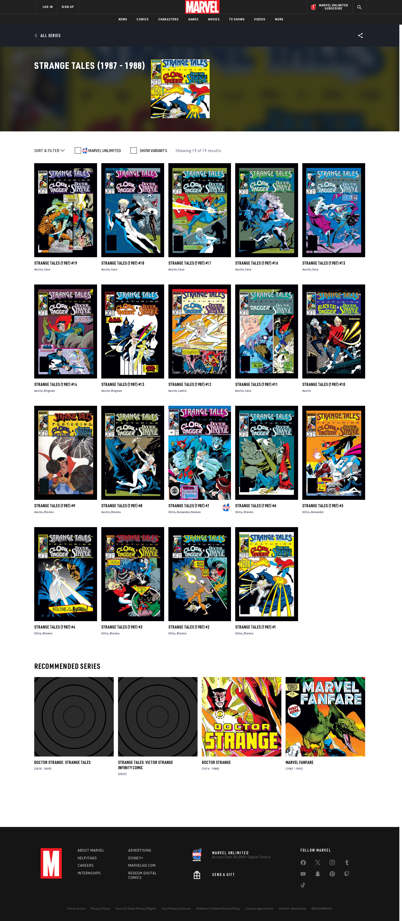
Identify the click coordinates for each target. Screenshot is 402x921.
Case (47, 303)
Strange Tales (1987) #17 (189, 297)
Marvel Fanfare (299, 796)
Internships (89, 873)
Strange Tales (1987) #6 (255, 539)
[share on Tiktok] (303, 886)
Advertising (139, 850)
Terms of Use (76, 908)
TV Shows (237, 19)
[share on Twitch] (346, 875)
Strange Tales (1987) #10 (323, 418)
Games (193, 19)
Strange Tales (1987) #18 (122, 297)
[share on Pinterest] (332, 875)
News (123, 19)
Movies (214, 19)
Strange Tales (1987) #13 (122, 418)
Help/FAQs (87, 858)
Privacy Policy (100, 908)
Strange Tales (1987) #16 (256, 297)
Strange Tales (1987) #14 (55, 418)
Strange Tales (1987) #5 (322, 539)
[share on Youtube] (303, 875)
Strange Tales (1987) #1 (255, 661)
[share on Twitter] (317, 863)
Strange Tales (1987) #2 (188, 661)
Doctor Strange (216, 796)
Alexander (183, 546)
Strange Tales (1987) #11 (256, 418)
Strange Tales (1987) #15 (323, 297)
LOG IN (48, 7)
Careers (86, 865)
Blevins (49, 546)
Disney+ (135, 858)
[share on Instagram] (332, 863)
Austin (38, 303)
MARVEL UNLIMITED (104, 184)
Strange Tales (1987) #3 (121, 661)
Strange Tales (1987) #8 (121, 539)
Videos (259, 19)
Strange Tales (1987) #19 (55, 297)
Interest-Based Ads (292, 908)
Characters (168, 19)
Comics (142, 19)
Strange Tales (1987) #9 (54, 539)
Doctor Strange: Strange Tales (62, 796)
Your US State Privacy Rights (135, 908)
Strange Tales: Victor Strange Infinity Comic (145, 799)
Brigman (49, 424)
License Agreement (259, 908)
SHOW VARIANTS (153, 184)
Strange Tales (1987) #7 (188, 539)
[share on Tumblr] (346, 863)
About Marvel (91, 850)
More (279, 19)
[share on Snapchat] (317, 875)
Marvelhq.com (142, 865)
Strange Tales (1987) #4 (54, 661)
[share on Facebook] (303, 863)
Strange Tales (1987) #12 (189, 418)
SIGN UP (68, 7)
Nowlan (196, 546)
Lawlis (182, 424)
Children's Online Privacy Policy (218, 908)
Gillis (172, 546)
